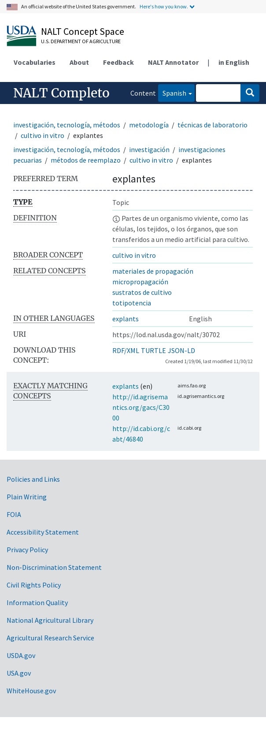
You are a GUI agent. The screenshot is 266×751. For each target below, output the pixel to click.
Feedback (118, 62)
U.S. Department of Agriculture (81, 41)
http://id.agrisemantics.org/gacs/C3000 (141, 407)
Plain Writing (27, 496)
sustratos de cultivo (142, 292)
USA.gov (19, 673)
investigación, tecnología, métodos (66, 124)
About (79, 62)
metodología (149, 124)
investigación (149, 149)
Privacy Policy (27, 549)
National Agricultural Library (50, 620)
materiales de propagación (152, 271)
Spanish (172, 92)
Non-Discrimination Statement (54, 567)
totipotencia (131, 302)
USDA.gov (21, 655)
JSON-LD (181, 350)
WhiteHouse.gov (31, 690)
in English (233, 62)
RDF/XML (125, 350)
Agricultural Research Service (50, 637)
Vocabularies (34, 62)
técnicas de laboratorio (212, 124)
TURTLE (153, 350)
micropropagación (140, 281)
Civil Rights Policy (34, 584)
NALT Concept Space (82, 31)
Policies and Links (33, 479)
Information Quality (37, 602)
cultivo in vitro (42, 135)
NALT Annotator (173, 62)
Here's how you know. (164, 6)
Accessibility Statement (43, 532)
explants (125, 318)
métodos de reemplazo (86, 160)
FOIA (14, 514)
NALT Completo (61, 93)
